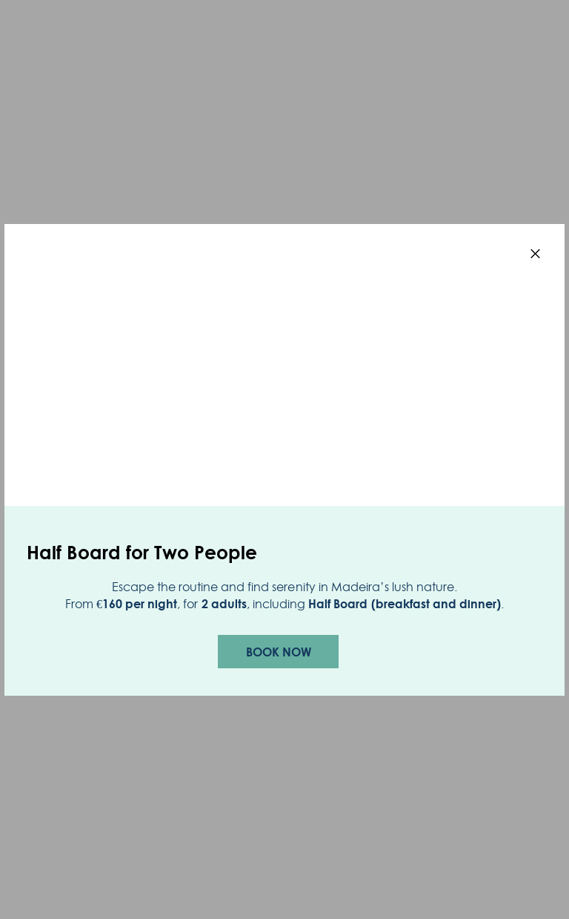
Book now (278, 652)
